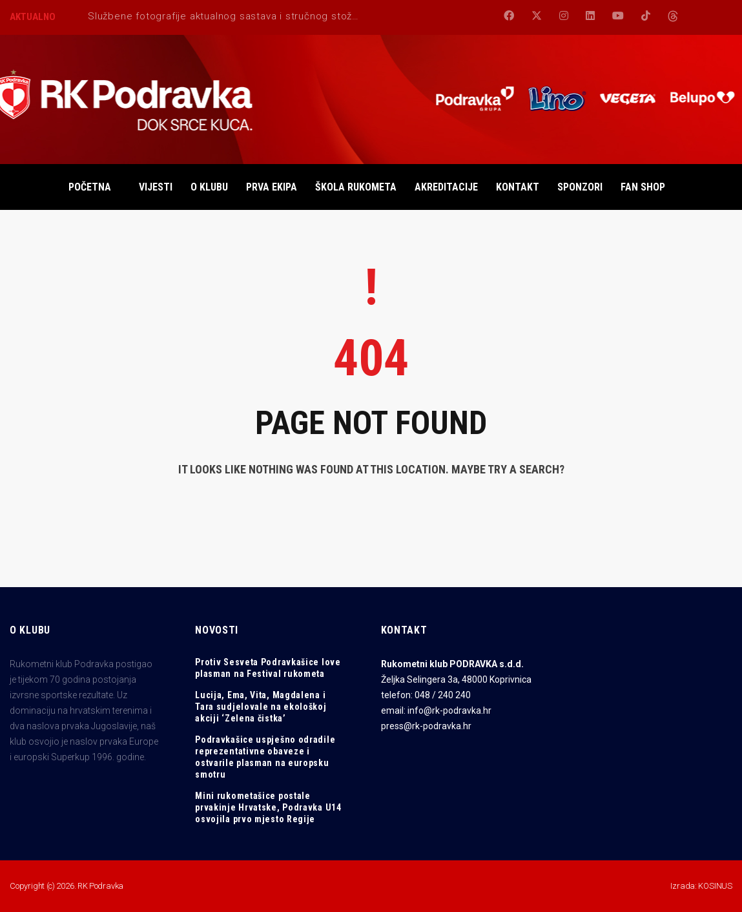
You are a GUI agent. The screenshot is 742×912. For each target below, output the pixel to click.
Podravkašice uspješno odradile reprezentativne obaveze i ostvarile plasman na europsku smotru (265, 757)
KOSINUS (715, 886)
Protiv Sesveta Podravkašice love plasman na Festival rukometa (267, 668)
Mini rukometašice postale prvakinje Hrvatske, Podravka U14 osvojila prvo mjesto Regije (268, 807)
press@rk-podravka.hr (426, 726)
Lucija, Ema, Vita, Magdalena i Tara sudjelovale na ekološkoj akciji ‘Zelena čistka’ (260, 706)
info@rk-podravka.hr (449, 710)
